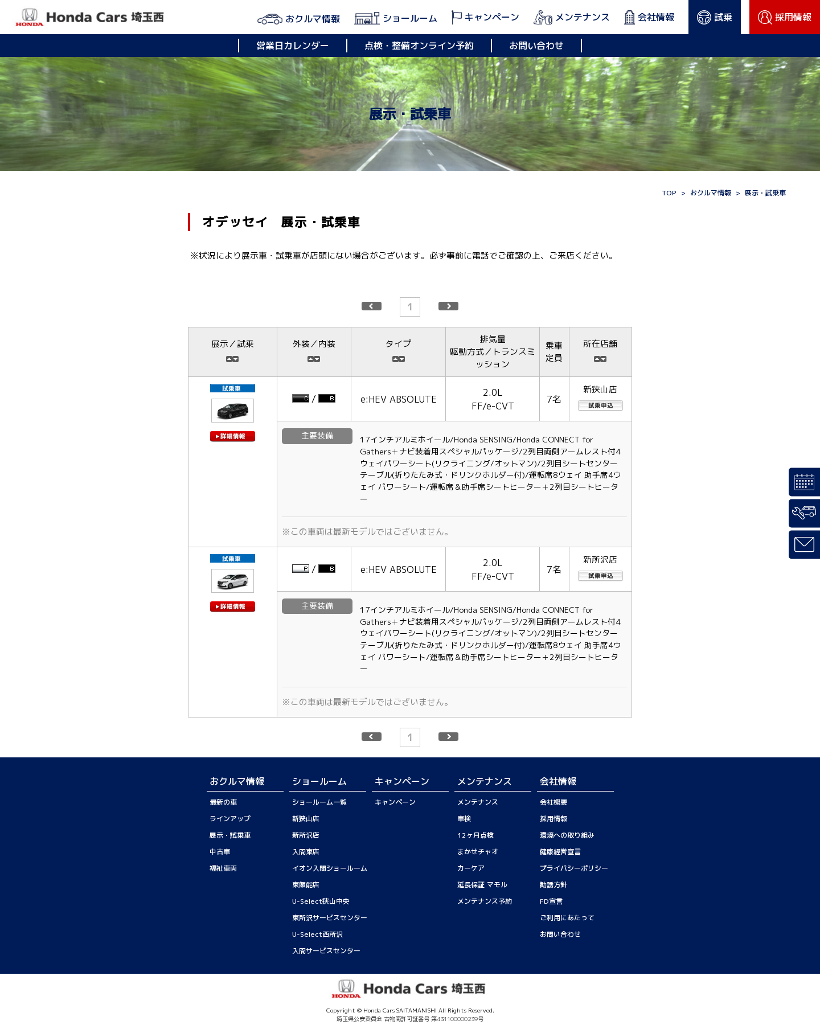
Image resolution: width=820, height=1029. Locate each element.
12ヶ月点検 (475, 835)
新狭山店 (305, 818)
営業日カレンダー (292, 45)
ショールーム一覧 (319, 802)
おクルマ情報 (710, 193)
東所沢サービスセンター (329, 918)
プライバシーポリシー (574, 868)
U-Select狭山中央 (321, 901)
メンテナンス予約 (484, 901)
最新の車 (223, 802)
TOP (669, 193)
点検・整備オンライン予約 (419, 45)
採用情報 (553, 818)
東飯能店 (305, 884)
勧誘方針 (553, 884)
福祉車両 (223, 868)
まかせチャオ (477, 851)
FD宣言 (551, 901)
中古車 (220, 851)
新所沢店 (305, 835)
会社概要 (553, 802)
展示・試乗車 (230, 835)
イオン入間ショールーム (329, 868)
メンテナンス (477, 802)
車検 (464, 818)
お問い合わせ (536, 45)
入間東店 (305, 851)
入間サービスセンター (326, 951)
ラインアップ (230, 818)
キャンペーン (395, 802)
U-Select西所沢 (317, 934)
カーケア (471, 868)
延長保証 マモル (482, 884)
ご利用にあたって (567, 918)
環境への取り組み (567, 835)
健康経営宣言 (560, 851)
